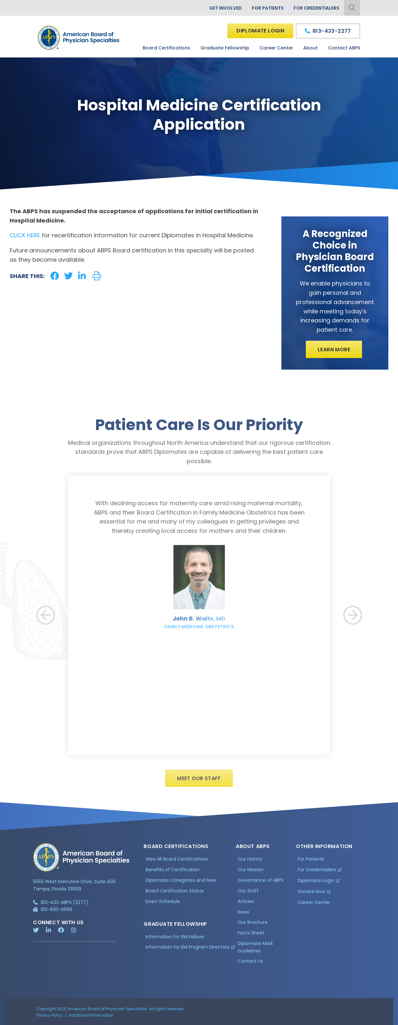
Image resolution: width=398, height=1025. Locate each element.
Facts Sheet (251, 936)
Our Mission (250, 872)
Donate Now (311, 894)
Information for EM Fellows (175, 939)
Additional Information (91, 1018)
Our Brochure (253, 925)
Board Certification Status (175, 893)
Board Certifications (166, 48)
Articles (246, 904)
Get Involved (225, 8)
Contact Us (250, 964)
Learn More (334, 349)
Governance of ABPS (261, 883)
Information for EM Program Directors (187, 950)
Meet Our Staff (199, 780)
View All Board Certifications (177, 861)
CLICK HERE (25, 235)
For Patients (268, 8)
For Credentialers (316, 8)
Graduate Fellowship (224, 48)
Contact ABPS (344, 48)
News (243, 914)
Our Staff (248, 893)
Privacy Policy (49, 1018)
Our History (250, 861)
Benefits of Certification (172, 872)
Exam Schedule (163, 904)
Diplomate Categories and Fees (181, 883)
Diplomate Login (260, 30)
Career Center (276, 48)
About (310, 48)
